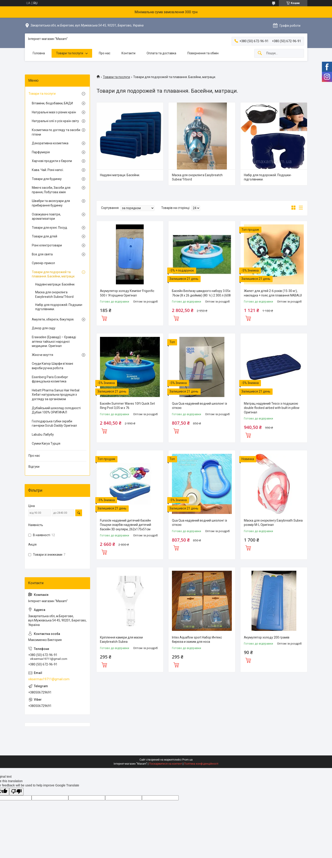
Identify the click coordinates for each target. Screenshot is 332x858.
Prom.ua (187, 759)
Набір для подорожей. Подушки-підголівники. (268, 177)
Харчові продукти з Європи (52, 161)
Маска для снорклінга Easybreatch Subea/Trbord (197, 177)
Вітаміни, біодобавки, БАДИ (52, 103)
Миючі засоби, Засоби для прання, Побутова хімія (51, 190)
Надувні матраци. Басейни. (120, 175)
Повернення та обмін (203, 53)
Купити (104, 318)
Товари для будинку (47, 179)
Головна (39, 53)
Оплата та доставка (161, 53)
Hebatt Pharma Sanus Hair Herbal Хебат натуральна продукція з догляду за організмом (55, 394)
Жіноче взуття (42, 355)
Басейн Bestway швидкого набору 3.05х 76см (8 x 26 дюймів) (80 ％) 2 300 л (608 (201, 293)
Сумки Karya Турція (46, 443)
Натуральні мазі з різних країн (54, 112)
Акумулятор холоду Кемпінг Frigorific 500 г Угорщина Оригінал (127, 293)
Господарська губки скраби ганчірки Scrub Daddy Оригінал (54, 423)
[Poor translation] (16, 792)
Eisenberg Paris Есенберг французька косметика (50, 379)
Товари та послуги (69, 53)
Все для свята (42, 254)
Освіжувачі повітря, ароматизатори (46, 217)
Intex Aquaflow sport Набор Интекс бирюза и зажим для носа (197, 640)
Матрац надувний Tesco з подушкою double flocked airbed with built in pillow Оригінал (271, 408)
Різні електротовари (47, 245)
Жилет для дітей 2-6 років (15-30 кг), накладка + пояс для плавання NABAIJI (273, 293)
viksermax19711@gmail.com (48, 679)
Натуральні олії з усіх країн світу (55, 121)
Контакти (128, 53)
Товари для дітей (44, 236)
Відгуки (33, 466)
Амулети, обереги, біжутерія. (53, 319)
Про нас (104, 53)
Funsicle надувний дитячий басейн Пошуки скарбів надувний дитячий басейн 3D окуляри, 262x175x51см (125, 525)
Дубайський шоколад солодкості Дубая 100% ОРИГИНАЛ (56, 410)
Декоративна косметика (50, 143)
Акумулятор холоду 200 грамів (266, 637)
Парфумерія (41, 152)
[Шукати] (260, 53)
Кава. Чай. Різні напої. (48, 170)
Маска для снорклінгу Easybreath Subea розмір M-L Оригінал (273, 523)
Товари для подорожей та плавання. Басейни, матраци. (53, 274)
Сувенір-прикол (43, 263)
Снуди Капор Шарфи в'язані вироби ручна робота (52, 366)
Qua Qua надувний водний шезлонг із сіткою (199, 406)
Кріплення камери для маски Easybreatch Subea (121, 640)
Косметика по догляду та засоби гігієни (56, 132)
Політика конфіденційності (201, 763)
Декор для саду (43, 328)
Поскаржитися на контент (165, 763)
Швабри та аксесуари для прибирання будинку (51, 203)
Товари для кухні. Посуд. (50, 227)
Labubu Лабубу (43, 434)
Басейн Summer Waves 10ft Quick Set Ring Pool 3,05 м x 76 (127, 406)
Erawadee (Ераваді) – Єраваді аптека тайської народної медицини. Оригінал (54, 341)
